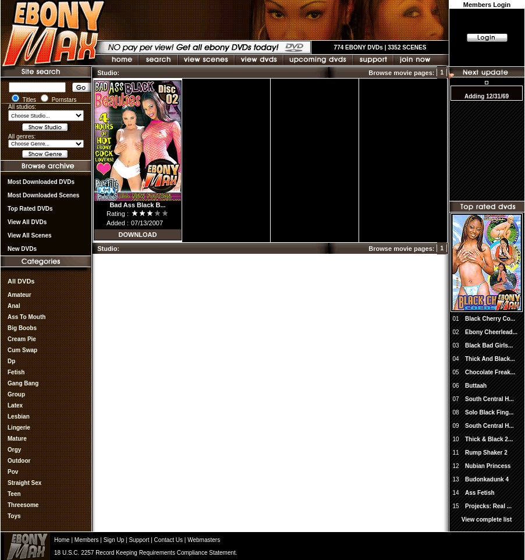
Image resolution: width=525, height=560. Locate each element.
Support (139, 540)
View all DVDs (27, 222)
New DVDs (22, 249)
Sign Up (114, 540)
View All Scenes (30, 235)
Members (87, 540)
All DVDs (21, 281)
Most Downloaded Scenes (43, 195)
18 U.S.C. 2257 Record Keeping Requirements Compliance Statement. (145, 553)
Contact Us (168, 540)
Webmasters (203, 540)
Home (62, 540)
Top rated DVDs (30, 208)
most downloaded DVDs (41, 182)
